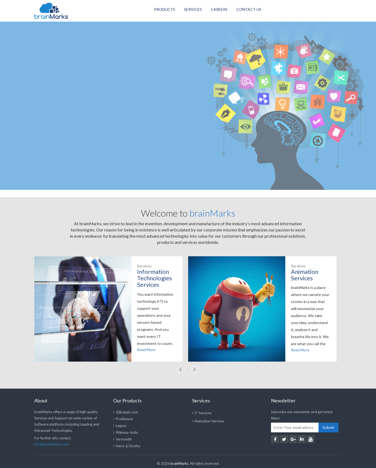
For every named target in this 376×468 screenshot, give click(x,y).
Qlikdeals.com (125, 412)
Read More (146, 349)
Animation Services (208, 421)
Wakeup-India (125, 432)
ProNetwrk (123, 419)
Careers (219, 9)
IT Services (202, 413)
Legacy (120, 425)
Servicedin (122, 439)
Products (164, 9)
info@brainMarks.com (51, 444)
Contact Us (248, 9)
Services (193, 9)
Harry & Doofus (126, 446)
